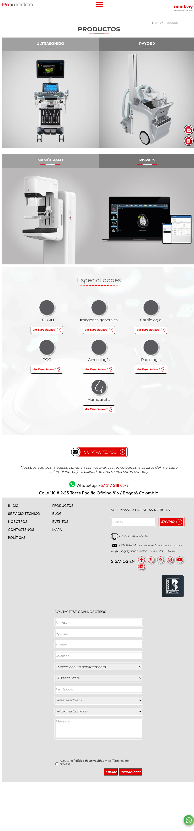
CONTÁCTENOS (99, 452)
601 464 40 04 (136, 536)
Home (156, 22)
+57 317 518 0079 (114, 486)
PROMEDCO (17, 4)
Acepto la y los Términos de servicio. (94, 762)
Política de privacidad (89, 760)
